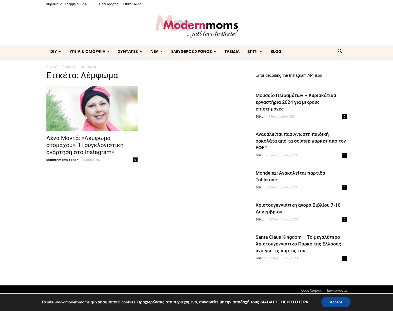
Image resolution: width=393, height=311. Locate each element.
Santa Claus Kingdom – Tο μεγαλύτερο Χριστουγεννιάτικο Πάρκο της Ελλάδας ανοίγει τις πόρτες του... (298, 243)
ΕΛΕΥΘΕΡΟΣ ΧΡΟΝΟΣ (193, 51)
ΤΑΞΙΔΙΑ (232, 51)
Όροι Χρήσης (108, 4)
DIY (56, 51)
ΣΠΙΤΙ (255, 51)
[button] (340, 52)
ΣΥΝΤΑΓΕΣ (130, 51)
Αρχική (51, 66)
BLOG (275, 51)
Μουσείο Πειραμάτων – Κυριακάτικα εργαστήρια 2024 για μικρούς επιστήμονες (296, 102)
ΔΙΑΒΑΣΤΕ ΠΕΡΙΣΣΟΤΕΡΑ (284, 302)
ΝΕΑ (157, 51)
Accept (336, 302)
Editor (260, 116)
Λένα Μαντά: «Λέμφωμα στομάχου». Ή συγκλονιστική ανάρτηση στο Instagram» (85, 145)
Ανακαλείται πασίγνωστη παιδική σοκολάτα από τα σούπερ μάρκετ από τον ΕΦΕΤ (301, 140)
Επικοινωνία (132, 4)
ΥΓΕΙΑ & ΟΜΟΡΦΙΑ (89, 51)
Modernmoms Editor (62, 159)
